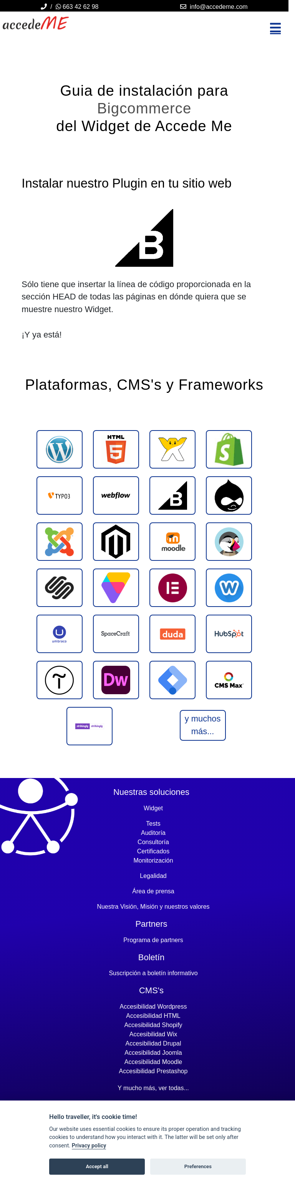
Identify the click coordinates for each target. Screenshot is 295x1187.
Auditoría (153, 833)
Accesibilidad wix (153, 1034)
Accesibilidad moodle (153, 1062)
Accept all (97, 1166)
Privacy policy (89, 1145)
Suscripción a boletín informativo (153, 973)
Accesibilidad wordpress (153, 1006)
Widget (153, 808)
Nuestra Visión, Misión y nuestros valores (153, 906)
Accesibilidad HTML (153, 1015)
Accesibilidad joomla (153, 1052)
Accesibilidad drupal (153, 1043)
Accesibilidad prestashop (153, 1071)
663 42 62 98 (77, 6)
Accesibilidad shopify (153, 1025)
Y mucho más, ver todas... (153, 1088)
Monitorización (153, 860)
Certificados (153, 851)
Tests (153, 823)
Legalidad (153, 876)
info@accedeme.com (219, 6)
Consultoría (153, 842)
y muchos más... (203, 725)
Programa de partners (153, 940)
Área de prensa (153, 891)
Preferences (198, 1166)
